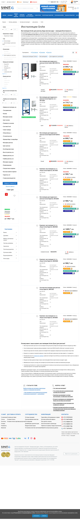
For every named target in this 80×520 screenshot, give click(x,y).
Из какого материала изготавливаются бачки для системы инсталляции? (63, 400)
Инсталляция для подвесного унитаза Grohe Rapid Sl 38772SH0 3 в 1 (50, 134)
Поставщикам (28, 421)
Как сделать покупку (46, 421)
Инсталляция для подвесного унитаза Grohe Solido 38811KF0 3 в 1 (50, 63)
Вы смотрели (71, 8)
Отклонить (36, 515)
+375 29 (66, 417)
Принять (44, 515)
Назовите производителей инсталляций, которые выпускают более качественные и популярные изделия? (64, 409)
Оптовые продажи (29, 417)
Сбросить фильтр (10, 186)
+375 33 (66, 419)
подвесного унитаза (38, 355)
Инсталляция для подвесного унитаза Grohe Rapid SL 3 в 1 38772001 (48, 98)
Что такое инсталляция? (59, 388)
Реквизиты (4, 425)
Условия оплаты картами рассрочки (16, 421)
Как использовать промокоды (48, 423)
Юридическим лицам (30, 425)
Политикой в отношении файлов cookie (24, 512)
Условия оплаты (11, 419)
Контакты (3, 421)
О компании (4, 417)
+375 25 (66, 426)
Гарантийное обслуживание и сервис (50, 417)
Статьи (3, 419)
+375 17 (66, 428)
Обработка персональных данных (49, 427)
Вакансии (3, 427)
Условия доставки (11, 417)
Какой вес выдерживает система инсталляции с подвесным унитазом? (63, 395)
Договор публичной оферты (48, 419)
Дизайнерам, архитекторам (32, 423)
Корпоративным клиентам (31, 419)
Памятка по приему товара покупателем (51, 425)
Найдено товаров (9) (10, 183)
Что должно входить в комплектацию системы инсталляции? (63, 391)
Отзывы (3, 423)
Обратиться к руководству (71, 453)
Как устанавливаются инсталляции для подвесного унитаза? (63, 404)
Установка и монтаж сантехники (33, 427)
